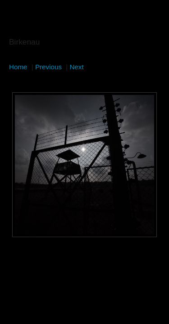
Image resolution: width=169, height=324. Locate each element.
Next (76, 67)
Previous (48, 67)
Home (18, 67)
